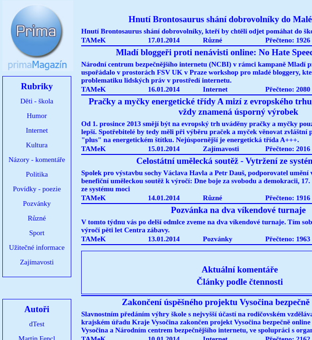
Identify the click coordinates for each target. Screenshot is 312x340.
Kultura (37, 145)
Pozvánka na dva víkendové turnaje (238, 210)
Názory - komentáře (36, 159)
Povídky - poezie (37, 189)
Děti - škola (36, 101)
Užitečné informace (37, 247)
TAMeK (93, 40)
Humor (37, 115)
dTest (36, 324)
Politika (37, 174)
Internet (37, 130)
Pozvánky (37, 203)
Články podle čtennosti (240, 282)
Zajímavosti (37, 262)
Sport (37, 233)
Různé (37, 218)
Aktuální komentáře (240, 269)
